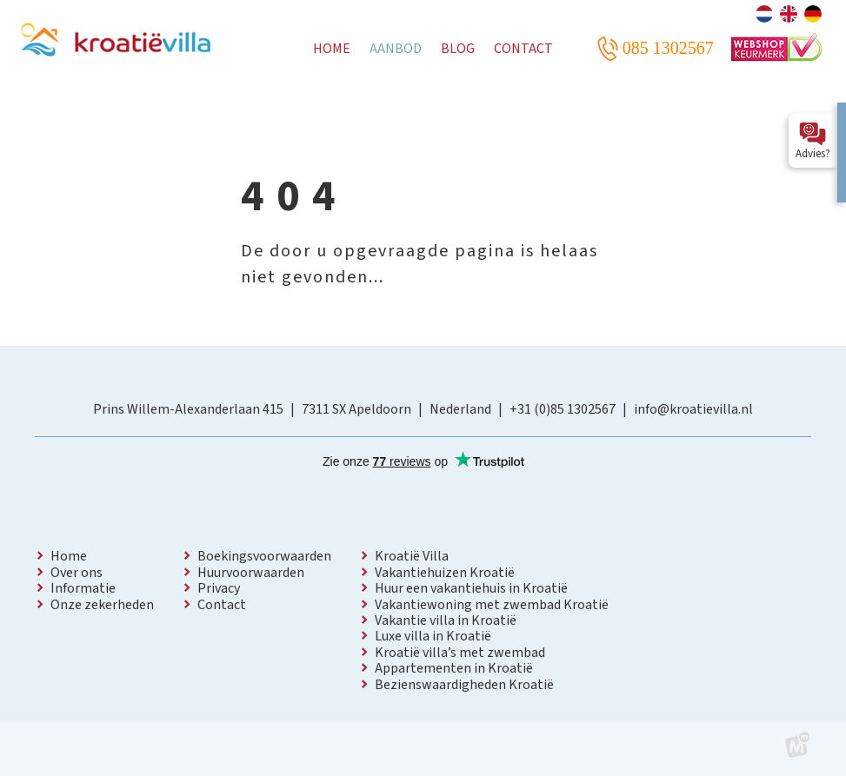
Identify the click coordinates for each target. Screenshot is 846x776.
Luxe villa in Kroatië (433, 636)
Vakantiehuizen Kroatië (445, 572)
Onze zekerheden (102, 605)
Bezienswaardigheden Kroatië (464, 685)
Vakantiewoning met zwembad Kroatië (492, 605)
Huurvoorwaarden (250, 572)
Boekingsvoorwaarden (264, 556)
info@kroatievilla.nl (693, 409)
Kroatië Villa (412, 556)
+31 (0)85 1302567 (563, 409)
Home (68, 556)
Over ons (76, 572)
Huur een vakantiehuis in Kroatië (471, 588)
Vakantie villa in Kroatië (445, 620)
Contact (221, 605)
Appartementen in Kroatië (454, 668)
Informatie (83, 588)
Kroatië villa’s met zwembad (460, 652)
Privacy (218, 588)
